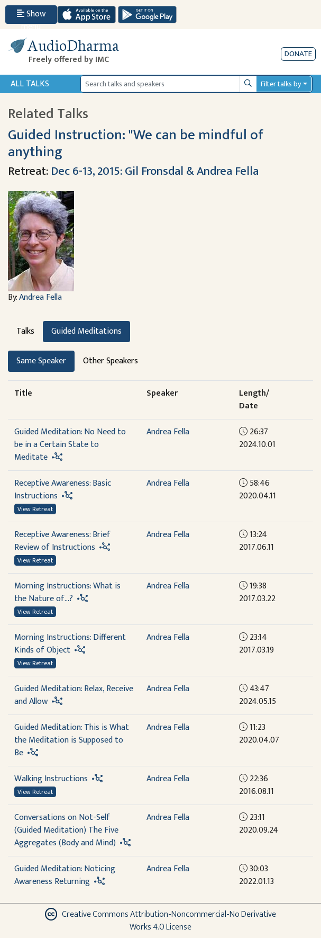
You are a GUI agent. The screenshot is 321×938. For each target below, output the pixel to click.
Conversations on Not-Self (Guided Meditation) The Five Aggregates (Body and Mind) (66, 830)
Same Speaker (41, 361)
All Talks (30, 84)
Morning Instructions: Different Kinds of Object (70, 643)
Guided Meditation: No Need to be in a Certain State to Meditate (70, 444)
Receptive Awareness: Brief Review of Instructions (62, 541)
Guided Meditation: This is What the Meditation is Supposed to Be (71, 740)
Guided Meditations (86, 331)
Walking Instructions (51, 779)
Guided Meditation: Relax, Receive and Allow (73, 695)
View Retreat (35, 509)
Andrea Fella (40, 297)
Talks (25, 331)
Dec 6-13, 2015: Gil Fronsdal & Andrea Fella (155, 171)
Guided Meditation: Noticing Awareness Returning (64, 875)
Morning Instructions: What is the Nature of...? (67, 592)
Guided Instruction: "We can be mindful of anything (135, 143)
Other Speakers (110, 361)
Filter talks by (281, 84)
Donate (298, 53)
